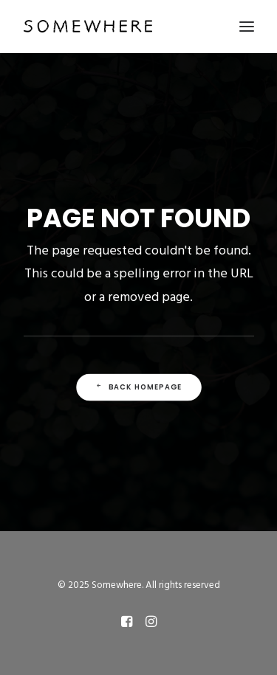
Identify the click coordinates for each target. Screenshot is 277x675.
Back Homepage (138, 387)
